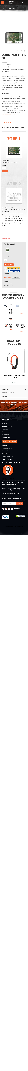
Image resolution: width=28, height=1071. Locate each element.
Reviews (5, 396)
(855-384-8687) (10, 493)
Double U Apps (6, 437)
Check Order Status (7, 456)
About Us (4, 423)
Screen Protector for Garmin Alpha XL (22, 327)
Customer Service (7, 426)
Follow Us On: (17, 508)
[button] (4, 51)
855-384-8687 (14, 407)
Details (5, 389)
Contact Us (5, 451)
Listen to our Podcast (8, 459)
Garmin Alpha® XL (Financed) (9, 114)
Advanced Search (7, 448)
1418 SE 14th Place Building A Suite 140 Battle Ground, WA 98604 (12, 483)
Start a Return (6, 454)
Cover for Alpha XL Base (10, 326)
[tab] (14, 389)
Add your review (11, 62)
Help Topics (5, 429)
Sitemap (4, 445)
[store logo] (11, 2)
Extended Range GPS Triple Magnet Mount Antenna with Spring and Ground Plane (11, 311)
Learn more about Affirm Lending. (11, 462)
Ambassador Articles (7, 432)
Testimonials (5, 434)
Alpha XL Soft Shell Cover (22, 306)
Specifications (8, 393)
